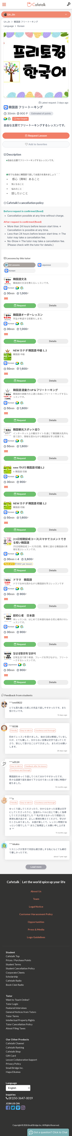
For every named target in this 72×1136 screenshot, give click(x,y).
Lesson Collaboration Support (21, 1059)
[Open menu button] (4, 4)
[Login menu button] (68, 4)
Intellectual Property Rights (20, 1020)
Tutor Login (12, 1003)
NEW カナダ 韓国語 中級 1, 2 (30, 350)
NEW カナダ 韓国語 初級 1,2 (29, 503)
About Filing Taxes (15, 1028)
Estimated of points (41, 113)
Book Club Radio (15, 984)
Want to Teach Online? (17, 999)
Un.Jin (7, 21)
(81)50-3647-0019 (21, 1098)
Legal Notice (36, 906)
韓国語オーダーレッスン (28, 314)
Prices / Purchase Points (18, 960)
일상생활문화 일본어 (24, 653)
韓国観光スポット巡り (26, 429)
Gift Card (11, 1055)
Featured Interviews (16, 1007)
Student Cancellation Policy (20, 968)
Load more (36, 867)
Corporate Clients (15, 972)
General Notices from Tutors (21, 1011)
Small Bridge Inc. (14, 1067)
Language (9, 26)
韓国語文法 (20, 279)
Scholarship (12, 976)
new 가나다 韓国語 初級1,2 (28, 467)
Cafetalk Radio (14, 980)
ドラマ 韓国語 (22, 579)
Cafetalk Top (13, 956)
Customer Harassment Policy (36, 914)
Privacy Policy (13, 1063)
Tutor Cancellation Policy (19, 1024)
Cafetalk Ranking (15, 1047)
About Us (36, 891)
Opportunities (36, 921)
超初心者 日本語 (24, 615)
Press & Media (36, 929)
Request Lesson (36, 135)
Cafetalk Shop (13, 1051)
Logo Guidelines (36, 937)
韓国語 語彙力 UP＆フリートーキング (35, 390)
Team (36, 898)
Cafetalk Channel (15, 1043)
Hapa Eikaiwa (13, 1071)
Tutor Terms (12, 1016)
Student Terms (13, 964)
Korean (21, 26)
